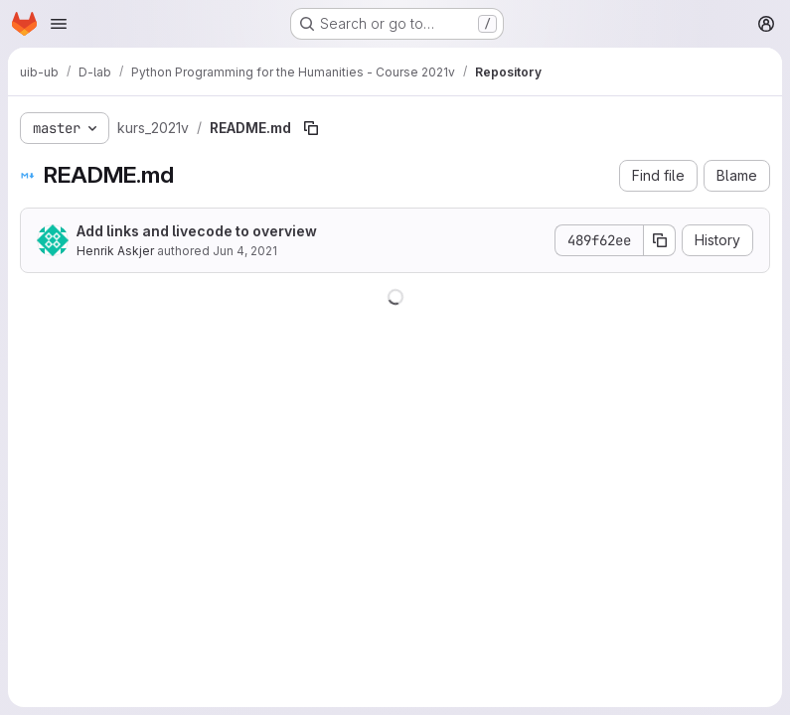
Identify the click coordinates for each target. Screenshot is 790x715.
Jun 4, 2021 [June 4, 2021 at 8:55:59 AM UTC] (245, 250)
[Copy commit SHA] (660, 240)
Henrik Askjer (115, 250)
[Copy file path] (311, 128)
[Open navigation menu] (59, 24)
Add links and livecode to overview (197, 230)
